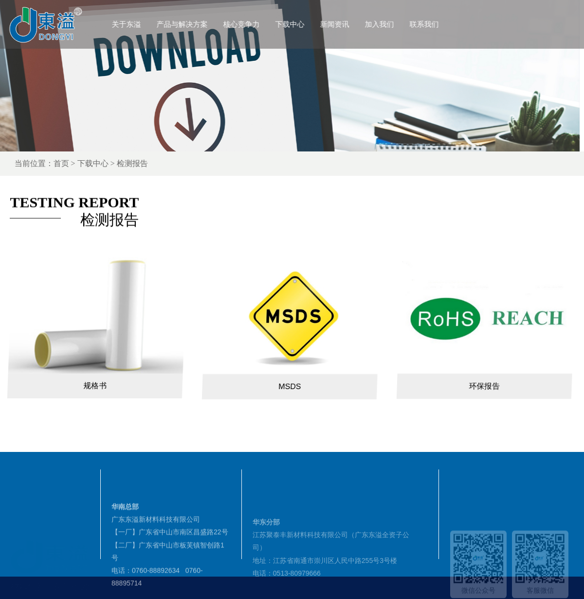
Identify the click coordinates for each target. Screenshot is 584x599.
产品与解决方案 (202, 24)
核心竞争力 (261, 24)
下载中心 (310, 24)
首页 (94, 163)
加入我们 (399, 24)
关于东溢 (146, 24)
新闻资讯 (354, 24)
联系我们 (444, 24)
